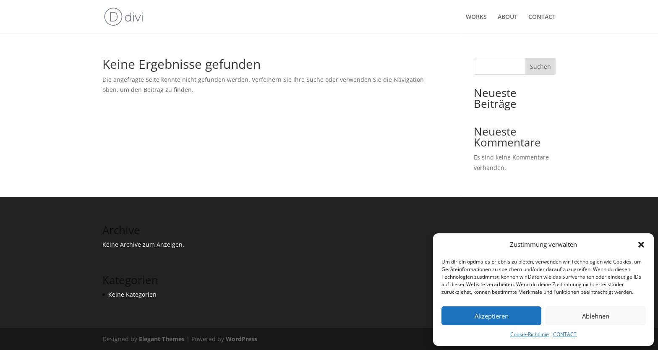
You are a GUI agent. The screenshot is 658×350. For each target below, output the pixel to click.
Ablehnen (595, 316)
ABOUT (507, 17)
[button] (641, 244)
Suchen (540, 67)
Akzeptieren (492, 316)
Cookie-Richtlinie (529, 334)
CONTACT (565, 334)
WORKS (476, 17)
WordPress (241, 339)
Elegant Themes (162, 339)
